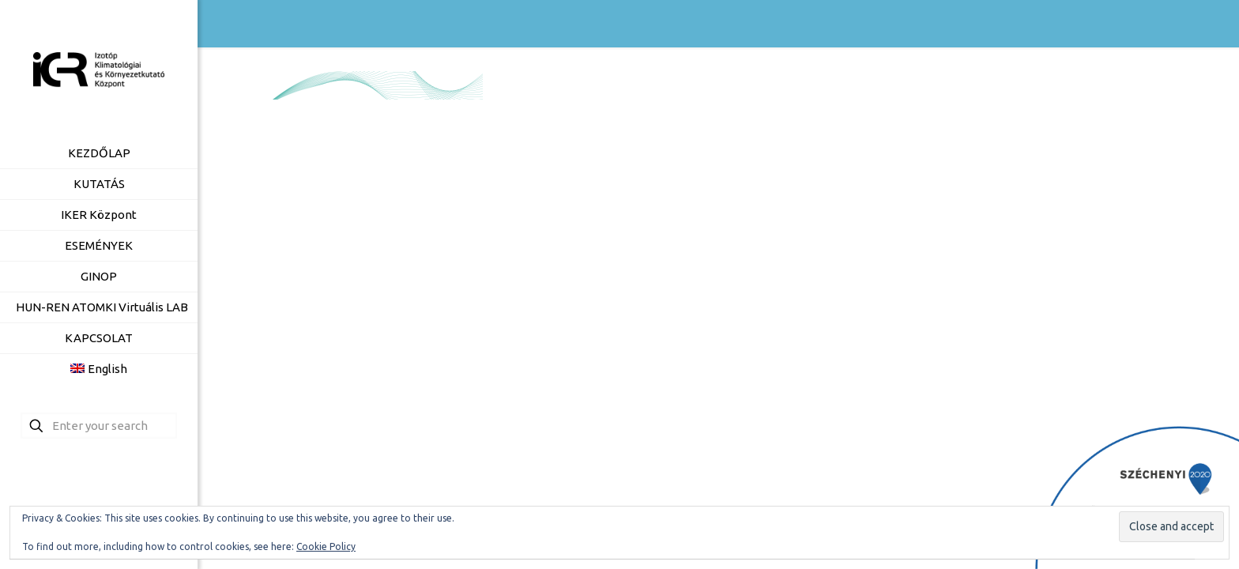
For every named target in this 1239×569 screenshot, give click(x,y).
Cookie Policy (326, 546)
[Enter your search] (99, 425)
